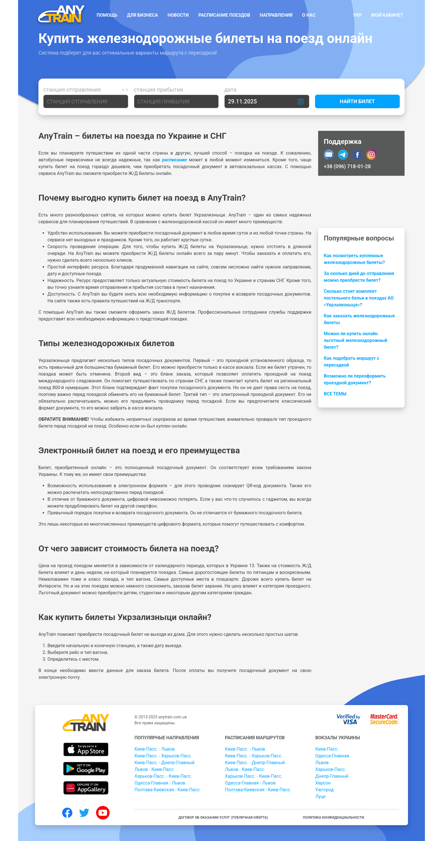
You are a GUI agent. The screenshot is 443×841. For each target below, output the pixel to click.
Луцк (320, 796)
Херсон (323, 783)
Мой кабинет (387, 15)
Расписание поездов (224, 15)
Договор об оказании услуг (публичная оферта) (223, 818)
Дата (230, 89)
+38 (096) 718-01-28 (347, 166)
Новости (178, 15)
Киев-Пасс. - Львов (154, 749)
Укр (357, 15)
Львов (322, 762)
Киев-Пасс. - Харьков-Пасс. (163, 755)
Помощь (107, 15)
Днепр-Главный (331, 776)
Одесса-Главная (332, 755)
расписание (174, 159)
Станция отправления (72, 89)
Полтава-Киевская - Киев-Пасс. (167, 789)
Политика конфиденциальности (333, 818)
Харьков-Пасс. (330, 769)
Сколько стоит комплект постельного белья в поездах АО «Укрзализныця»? (359, 298)
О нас (309, 15)
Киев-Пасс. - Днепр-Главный (164, 762)
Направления (276, 15)
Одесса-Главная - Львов (159, 783)
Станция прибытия (158, 89)
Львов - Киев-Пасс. (154, 769)
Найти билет (357, 101)
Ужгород (324, 789)
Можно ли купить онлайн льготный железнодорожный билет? (355, 340)
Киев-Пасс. (326, 749)
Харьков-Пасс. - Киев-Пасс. (163, 776)
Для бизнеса (142, 15)
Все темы (335, 393)
